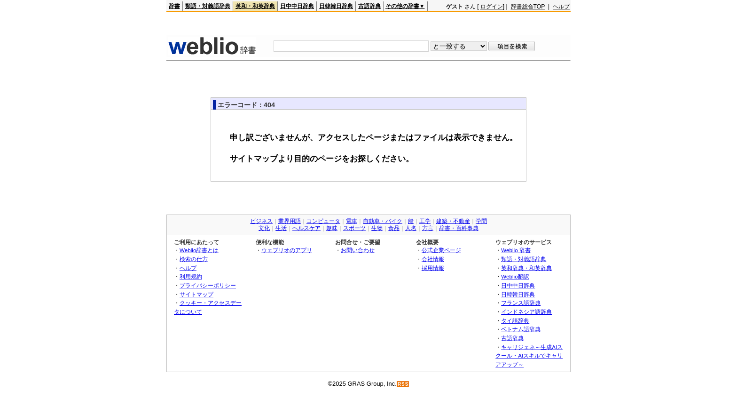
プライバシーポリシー (208, 285)
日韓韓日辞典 (336, 6)
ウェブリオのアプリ (286, 250)
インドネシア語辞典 (526, 312)
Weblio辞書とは (199, 250)
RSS (403, 384)
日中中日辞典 (297, 6)
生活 (281, 228)
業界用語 (289, 221)
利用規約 (191, 276)
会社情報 (433, 259)
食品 (394, 228)
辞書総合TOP (528, 6)
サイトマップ (196, 294)
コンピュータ (323, 221)
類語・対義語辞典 (207, 6)
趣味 (331, 228)
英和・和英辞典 (255, 6)
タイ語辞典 (515, 321)
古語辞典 (369, 6)
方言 (427, 228)
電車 (351, 221)
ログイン (491, 6)
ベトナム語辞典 (521, 329)
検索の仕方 (194, 259)
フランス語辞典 (521, 303)
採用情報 (433, 268)
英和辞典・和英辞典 (526, 268)
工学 (425, 221)
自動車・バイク (382, 221)
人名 (410, 228)
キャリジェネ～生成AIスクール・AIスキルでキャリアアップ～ (529, 355)
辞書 (174, 6)
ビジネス (261, 221)
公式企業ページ (441, 250)
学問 (481, 221)
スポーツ (354, 228)
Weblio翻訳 (515, 276)
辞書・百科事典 (458, 228)
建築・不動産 (453, 221)
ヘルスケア (306, 228)
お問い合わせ (358, 250)
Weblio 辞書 (516, 250)
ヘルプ (561, 6)
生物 (377, 228)
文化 (264, 228)
